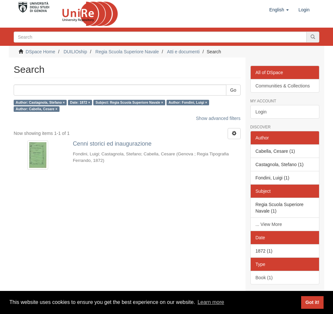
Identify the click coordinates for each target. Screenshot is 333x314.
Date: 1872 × (80, 102)
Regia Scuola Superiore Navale (127, 51)
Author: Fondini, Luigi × (187, 102)
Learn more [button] (210, 302)
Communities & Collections (283, 85)
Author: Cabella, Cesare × (36, 109)
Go (233, 90)
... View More (269, 224)
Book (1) (264, 277)
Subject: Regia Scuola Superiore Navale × (129, 102)
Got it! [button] (312, 302)
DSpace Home (40, 51)
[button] (279, 10)
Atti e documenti (183, 51)
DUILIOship (75, 51)
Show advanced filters (218, 118)
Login (261, 111)
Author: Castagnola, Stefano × (40, 102)
